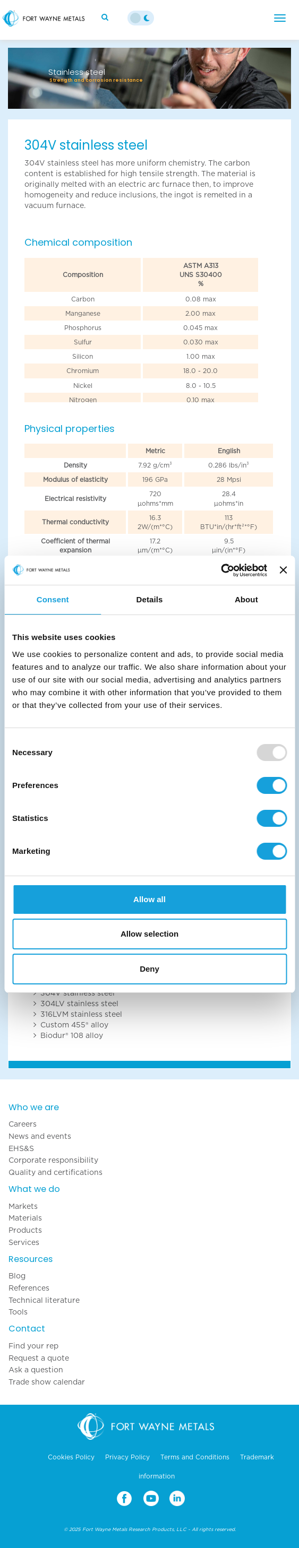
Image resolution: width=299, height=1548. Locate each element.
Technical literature (44, 1300)
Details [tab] (149, 599)
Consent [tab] (53, 599)
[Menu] (280, 18)
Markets (23, 1206)
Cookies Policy (71, 1457)
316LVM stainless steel (81, 1014)
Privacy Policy (127, 1457)
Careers (22, 1124)
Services (23, 1242)
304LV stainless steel (79, 1003)
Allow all (149, 899)
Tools (18, 1312)
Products (25, 1230)
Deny (149, 968)
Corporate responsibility (53, 1160)
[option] (149, 57)
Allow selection (149, 933)
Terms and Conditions (194, 1457)
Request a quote (38, 1358)
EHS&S (21, 1148)
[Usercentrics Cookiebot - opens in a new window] (220, 570)
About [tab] (246, 599)
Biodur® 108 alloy (71, 1035)
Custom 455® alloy (74, 1025)
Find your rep (33, 1346)
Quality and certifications (55, 1172)
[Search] (106, 17)
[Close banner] (283, 570)
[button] (29, 78)
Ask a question (35, 1369)
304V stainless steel (77, 993)
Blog (16, 1276)
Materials (25, 1218)
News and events (39, 1136)
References (28, 1288)
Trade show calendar (46, 1382)
